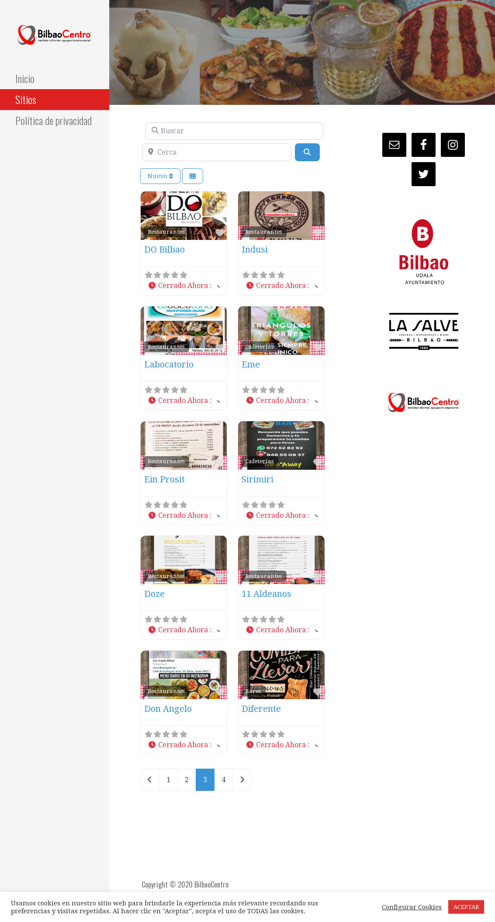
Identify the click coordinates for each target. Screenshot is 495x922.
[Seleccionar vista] (192, 176)
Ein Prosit (164, 479)
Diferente (261, 709)
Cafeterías (259, 346)
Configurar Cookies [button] (412, 907)
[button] (184, 286)
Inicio (25, 78)
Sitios (25, 99)
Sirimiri (257, 479)
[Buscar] (234, 131)
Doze (154, 594)
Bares (253, 690)
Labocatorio (169, 364)
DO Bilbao (164, 249)
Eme (251, 364)
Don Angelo (168, 709)
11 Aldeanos (266, 594)
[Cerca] (216, 152)
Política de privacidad (53, 120)
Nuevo (160, 176)
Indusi (255, 249)
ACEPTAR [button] (466, 907)
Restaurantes (166, 231)
